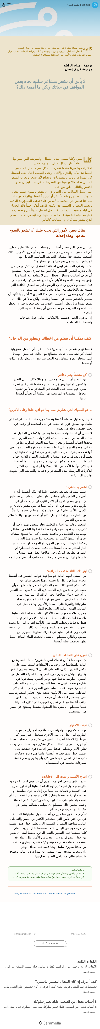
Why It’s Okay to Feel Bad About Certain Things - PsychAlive (47, 916)
